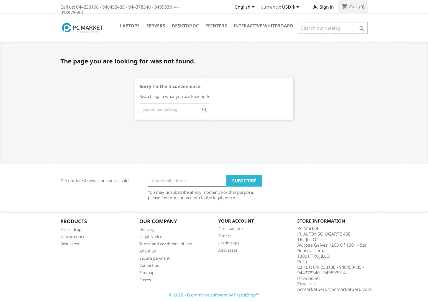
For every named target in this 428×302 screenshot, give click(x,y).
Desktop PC (185, 26)
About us (147, 251)
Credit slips (228, 243)
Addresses (228, 250)
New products (73, 236)
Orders (224, 235)
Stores (145, 279)
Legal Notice (150, 236)
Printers (216, 26)
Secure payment (154, 258)
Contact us (149, 265)
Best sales (69, 243)
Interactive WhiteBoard (263, 26)
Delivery (146, 229)
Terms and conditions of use (165, 243)
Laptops (130, 26)
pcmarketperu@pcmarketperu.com (334, 289)
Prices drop (70, 229)
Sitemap (147, 272)
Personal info (230, 228)
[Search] (333, 28)
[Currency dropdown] (291, 7)
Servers (155, 26)
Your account (236, 221)
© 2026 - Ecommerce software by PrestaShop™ (214, 295)
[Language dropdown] (246, 7)
